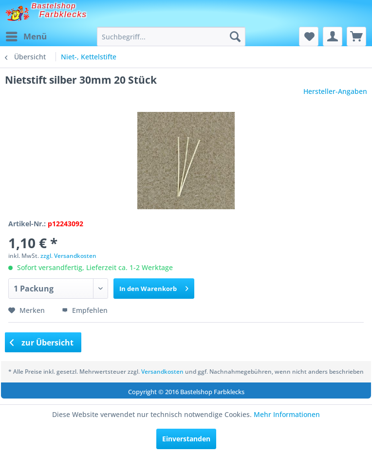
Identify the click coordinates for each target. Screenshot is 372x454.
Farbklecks (63, 14)
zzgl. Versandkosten (68, 256)
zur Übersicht (42, 342)
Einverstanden (186, 438)
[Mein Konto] (332, 36)
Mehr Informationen (287, 414)
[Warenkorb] (356, 36)
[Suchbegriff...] (171, 36)
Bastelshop (54, 5)
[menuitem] (26, 36)
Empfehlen (85, 310)
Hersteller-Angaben (335, 91)
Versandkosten (162, 371)
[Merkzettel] (308, 36)
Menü (26, 35)
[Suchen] (235, 36)
